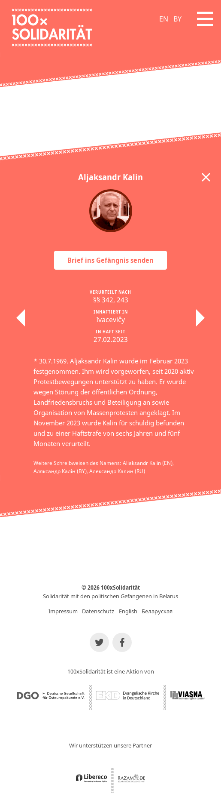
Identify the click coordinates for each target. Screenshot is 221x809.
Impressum (63, 611)
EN (163, 19)
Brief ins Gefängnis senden (110, 260)
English (128, 611)
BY (177, 19)
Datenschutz (98, 611)
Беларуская (157, 611)
